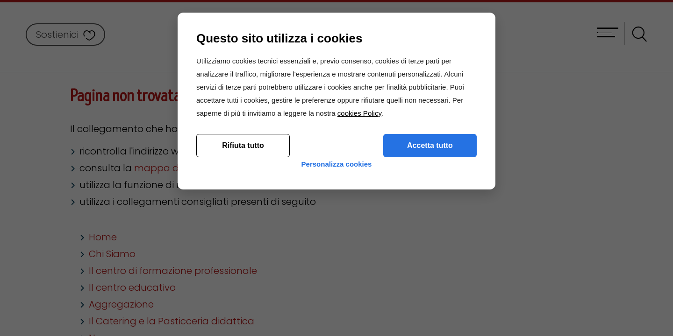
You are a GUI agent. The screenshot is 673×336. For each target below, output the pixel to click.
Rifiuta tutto (243, 260)
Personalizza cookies (336, 286)
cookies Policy (359, 227)
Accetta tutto (430, 260)
